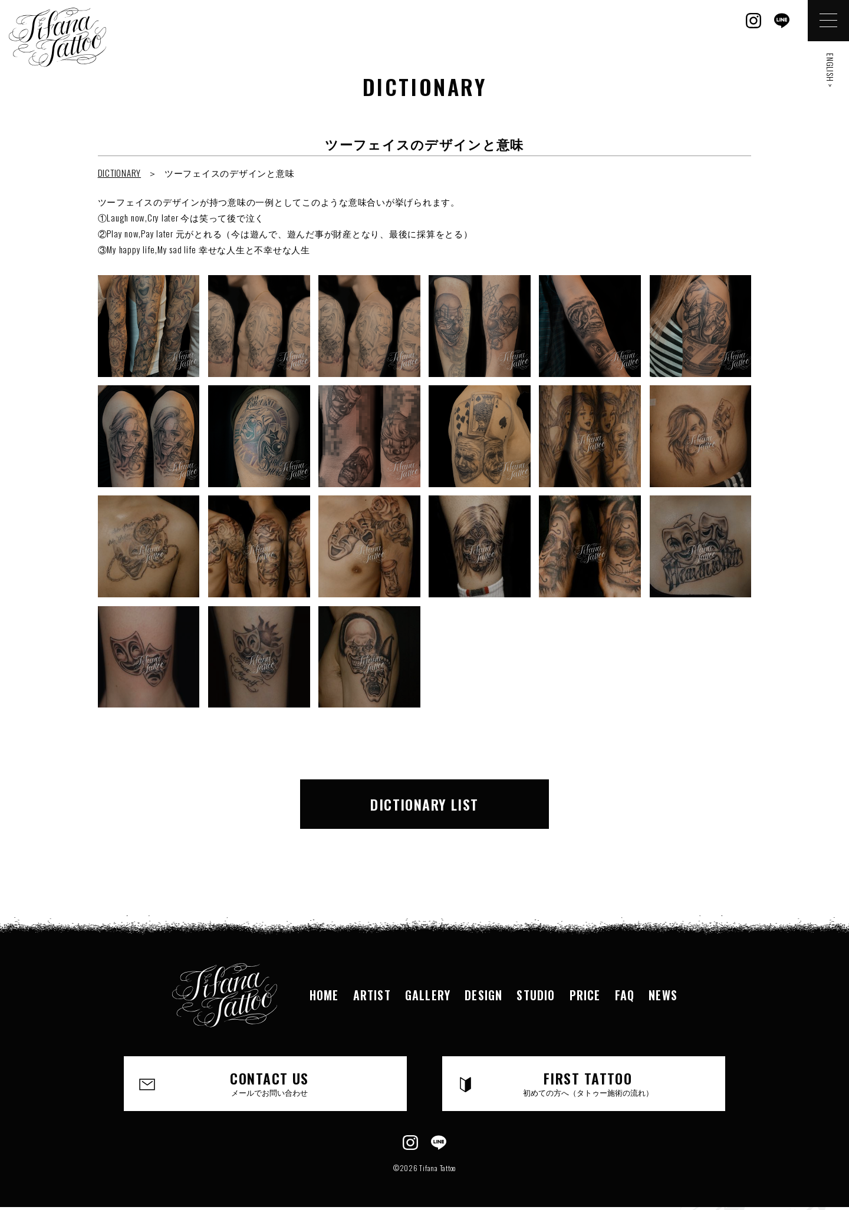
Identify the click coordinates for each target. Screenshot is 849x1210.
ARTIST (372, 995)
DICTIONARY (120, 172)
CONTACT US (269, 1082)
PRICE (585, 995)
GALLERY (427, 995)
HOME (324, 995)
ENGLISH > (830, 70)
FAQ (625, 995)
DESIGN (483, 995)
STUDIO (535, 995)
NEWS (663, 995)
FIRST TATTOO (587, 1082)
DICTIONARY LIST (424, 804)
